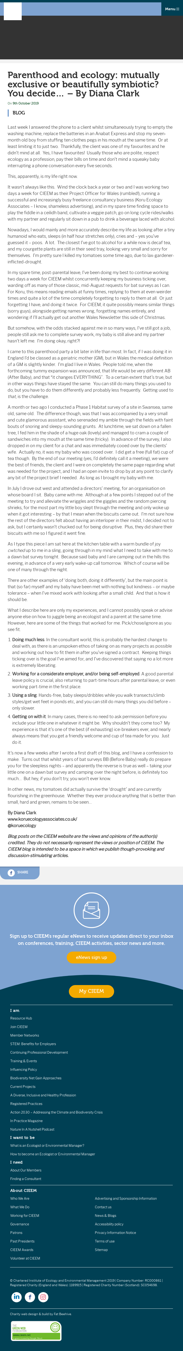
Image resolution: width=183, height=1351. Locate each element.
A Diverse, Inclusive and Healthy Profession (43, 1095)
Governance (19, 1224)
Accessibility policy (109, 1224)
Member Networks (24, 1035)
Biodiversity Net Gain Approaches (35, 1078)
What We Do (19, 1207)
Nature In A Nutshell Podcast (32, 1129)
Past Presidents (22, 1241)
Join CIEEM (19, 1027)
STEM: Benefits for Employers (33, 1044)
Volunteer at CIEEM (25, 1258)
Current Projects (23, 1087)
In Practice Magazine (26, 1121)
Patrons (16, 1233)
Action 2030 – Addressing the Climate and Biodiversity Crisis (56, 1112)
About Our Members (25, 1170)
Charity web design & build (29, 1314)
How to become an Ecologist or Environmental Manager (52, 1154)
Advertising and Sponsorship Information (126, 1198)
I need (16, 1162)
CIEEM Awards (21, 1250)
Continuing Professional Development (39, 1052)
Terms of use (105, 1241)
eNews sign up (91, 957)
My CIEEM (91, 991)
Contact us (103, 1207)
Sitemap (101, 1250)
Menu (172, 9)
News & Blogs (105, 1216)
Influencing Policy (23, 1069)
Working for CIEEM (24, 1216)
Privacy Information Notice (115, 1233)
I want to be (22, 1137)
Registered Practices (26, 1104)
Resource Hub (21, 1018)
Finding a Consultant (25, 1179)
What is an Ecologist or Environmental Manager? (47, 1145)
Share (18, 873)
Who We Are (19, 1198)
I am (14, 1010)
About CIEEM (23, 1190)
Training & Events (23, 1061)
